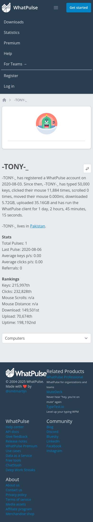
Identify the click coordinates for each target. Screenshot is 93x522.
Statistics (12, 32)
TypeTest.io (55, 406)
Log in (9, 86)
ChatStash (13, 465)
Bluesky (53, 436)
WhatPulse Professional (65, 377)
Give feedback (17, 436)
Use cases (13, 450)
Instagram (54, 450)
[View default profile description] (87, 168)
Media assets (16, 504)
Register (11, 75)
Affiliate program (19, 509)
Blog (50, 427)
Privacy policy (16, 494)
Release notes (16, 441)
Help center (15, 427)
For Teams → (15, 64)
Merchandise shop (20, 513)
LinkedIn (53, 441)
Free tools (13, 460)
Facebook (54, 446)
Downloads (14, 22)
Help (8, 53)
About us (13, 485)
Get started (79, 7)
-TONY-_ (20, 100)
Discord (53, 431)
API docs (12, 431)
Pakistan (37, 226)
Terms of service (18, 499)
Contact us (14, 490)
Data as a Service (19, 455)
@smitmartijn (16, 391)
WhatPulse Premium (21, 446)
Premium (12, 43)
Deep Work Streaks (20, 470)
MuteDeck (54, 392)
